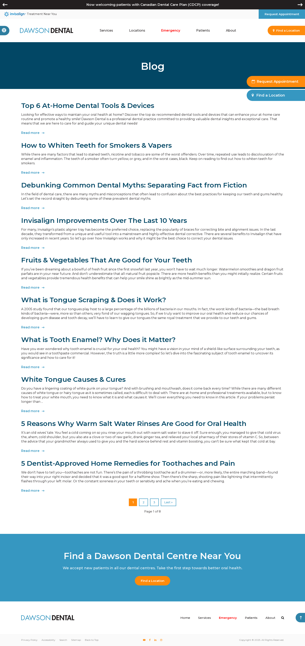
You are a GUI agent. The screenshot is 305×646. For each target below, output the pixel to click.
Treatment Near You (30, 14)
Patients (251, 618)
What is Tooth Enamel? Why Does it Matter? (98, 339)
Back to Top (91, 639)
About (270, 618)
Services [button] (106, 30)
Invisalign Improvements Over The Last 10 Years (104, 220)
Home (185, 618)
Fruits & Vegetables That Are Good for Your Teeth (106, 260)
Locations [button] (137, 30)
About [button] (231, 30)
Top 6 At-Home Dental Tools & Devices (87, 105)
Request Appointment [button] (282, 14)
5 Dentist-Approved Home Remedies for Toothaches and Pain (128, 463)
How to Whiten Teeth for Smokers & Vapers (96, 145)
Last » (168, 502)
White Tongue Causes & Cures (73, 379)
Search (63, 639)
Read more (30, 133)
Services (204, 618)
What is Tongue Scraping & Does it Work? (93, 300)
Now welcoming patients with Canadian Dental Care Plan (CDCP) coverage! (152, 5)
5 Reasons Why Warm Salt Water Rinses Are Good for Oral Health (133, 423)
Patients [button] (203, 30)
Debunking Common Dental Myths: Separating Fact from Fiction (134, 185)
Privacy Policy (29, 639)
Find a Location (152, 581)
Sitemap (76, 639)
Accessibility (48, 639)
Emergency (170, 30)
